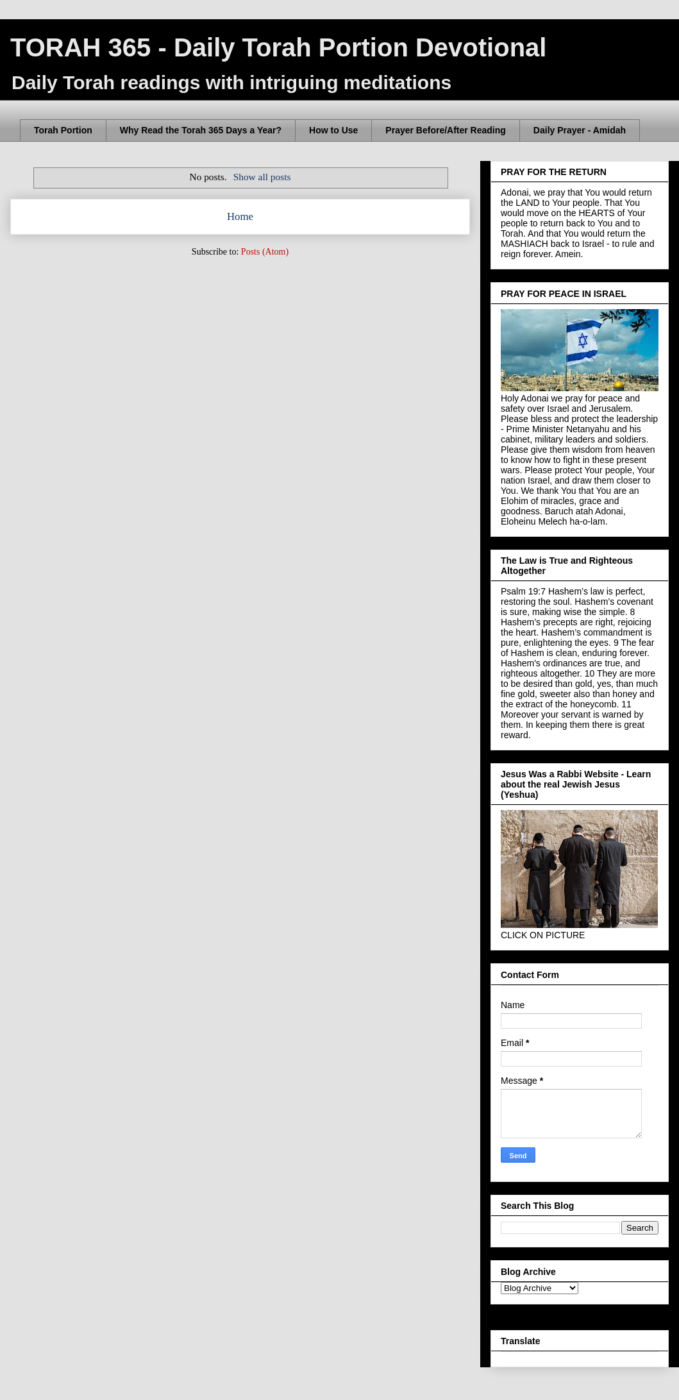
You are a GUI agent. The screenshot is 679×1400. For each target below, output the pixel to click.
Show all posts (262, 176)
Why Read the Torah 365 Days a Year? (200, 130)
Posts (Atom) (265, 252)
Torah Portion (63, 130)
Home (240, 216)
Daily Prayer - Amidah (579, 130)
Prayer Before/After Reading (445, 130)
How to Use (333, 130)
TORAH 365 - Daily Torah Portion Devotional (278, 47)
